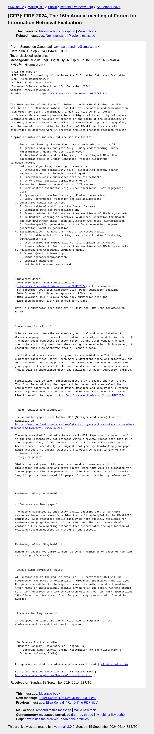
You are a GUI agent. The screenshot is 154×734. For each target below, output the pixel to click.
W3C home (16, 7)
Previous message (82, 35)
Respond (68, 31)
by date (72, 714)
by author (119, 714)
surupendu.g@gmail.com (79, 46)
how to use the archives (42, 719)
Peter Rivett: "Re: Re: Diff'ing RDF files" (68, 698)
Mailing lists (36, 7)
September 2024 (108, 7)
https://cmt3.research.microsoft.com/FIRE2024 (72, 94)
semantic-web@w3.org (76, 7)
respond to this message (53, 710)
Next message (56, 35)
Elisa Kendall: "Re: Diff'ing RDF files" (72, 702)
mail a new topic (85, 710)
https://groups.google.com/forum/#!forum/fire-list (53, 675)
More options (87, 31)
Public (52, 7)
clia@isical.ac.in (114, 664)
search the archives (75, 719)
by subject (102, 714)
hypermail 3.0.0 (63, 726)
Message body (49, 31)
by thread (86, 714)
